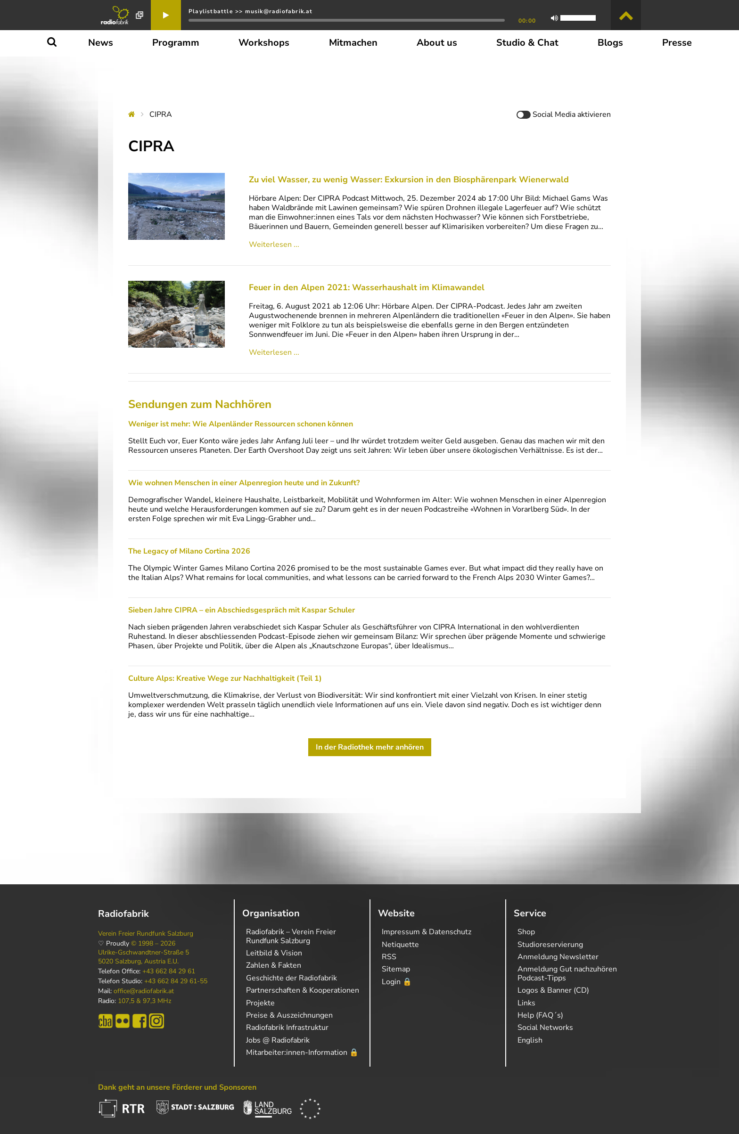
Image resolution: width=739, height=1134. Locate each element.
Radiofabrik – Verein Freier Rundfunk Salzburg (291, 936)
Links (526, 1003)
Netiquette (400, 944)
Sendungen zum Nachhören (199, 404)
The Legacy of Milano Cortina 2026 (189, 551)
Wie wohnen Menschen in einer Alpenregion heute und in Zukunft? (244, 483)
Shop (526, 932)
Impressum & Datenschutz (426, 932)
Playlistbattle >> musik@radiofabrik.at (251, 11)
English (529, 1040)
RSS (389, 957)
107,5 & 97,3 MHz (144, 1001)
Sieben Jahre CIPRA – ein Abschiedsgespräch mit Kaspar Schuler (241, 610)
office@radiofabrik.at (144, 991)
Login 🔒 (397, 982)
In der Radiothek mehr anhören (370, 747)
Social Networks (545, 1027)
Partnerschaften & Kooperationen (302, 990)
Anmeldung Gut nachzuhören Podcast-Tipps (567, 973)
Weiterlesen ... (274, 244)
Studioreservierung (550, 944)
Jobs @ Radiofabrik (278, 1040)
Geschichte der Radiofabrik (291, 978)
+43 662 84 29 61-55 (175, 981)
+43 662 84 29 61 (168, 971)
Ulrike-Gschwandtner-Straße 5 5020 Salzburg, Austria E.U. (143, 956)
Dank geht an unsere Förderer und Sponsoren (177, 1087)
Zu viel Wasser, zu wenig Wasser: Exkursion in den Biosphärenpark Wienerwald (409, 179)
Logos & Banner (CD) (553, 990)
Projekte (260, 1003)
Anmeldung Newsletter (558, 957)
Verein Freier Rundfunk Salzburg (145, 934)
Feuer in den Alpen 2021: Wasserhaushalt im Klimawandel (366, 287)
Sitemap (396, 969)
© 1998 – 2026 (153, 943)
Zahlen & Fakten (273, 965)
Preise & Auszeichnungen (289, 1015)
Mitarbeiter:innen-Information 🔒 (302, 1052)
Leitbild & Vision (274, 953)
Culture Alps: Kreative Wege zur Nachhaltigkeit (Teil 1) (225, 678)
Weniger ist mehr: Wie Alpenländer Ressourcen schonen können (240, 424)
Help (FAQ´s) (540, 1015)
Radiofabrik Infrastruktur (287, 1027)
